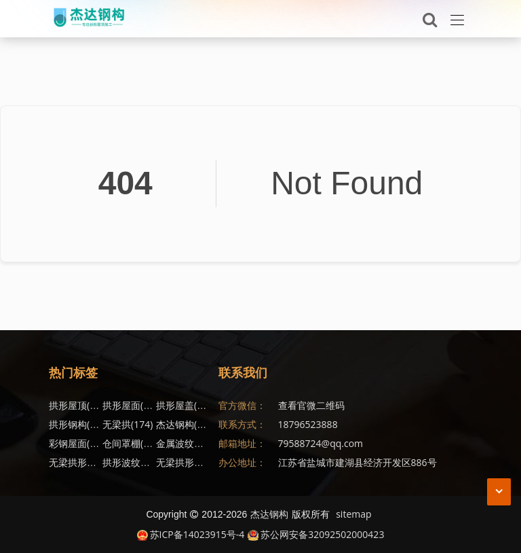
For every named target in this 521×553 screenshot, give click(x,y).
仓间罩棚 (129, 443)
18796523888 (308, 424)
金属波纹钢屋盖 (197, 443)
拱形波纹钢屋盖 (143, 462)
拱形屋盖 (186, 405)
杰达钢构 (186, 424)
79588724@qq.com (321, 443)
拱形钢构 (79, 424)
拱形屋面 (132, 405)
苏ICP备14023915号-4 (191, 534)
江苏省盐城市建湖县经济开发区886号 (357, 462)
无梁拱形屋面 (192, 462)
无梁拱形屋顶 (85, 462)
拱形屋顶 (79, 405)
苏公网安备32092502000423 (316, 534)
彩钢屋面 (79, 443)
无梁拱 (127, 424)
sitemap (353, 513)
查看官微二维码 (311, 405)
